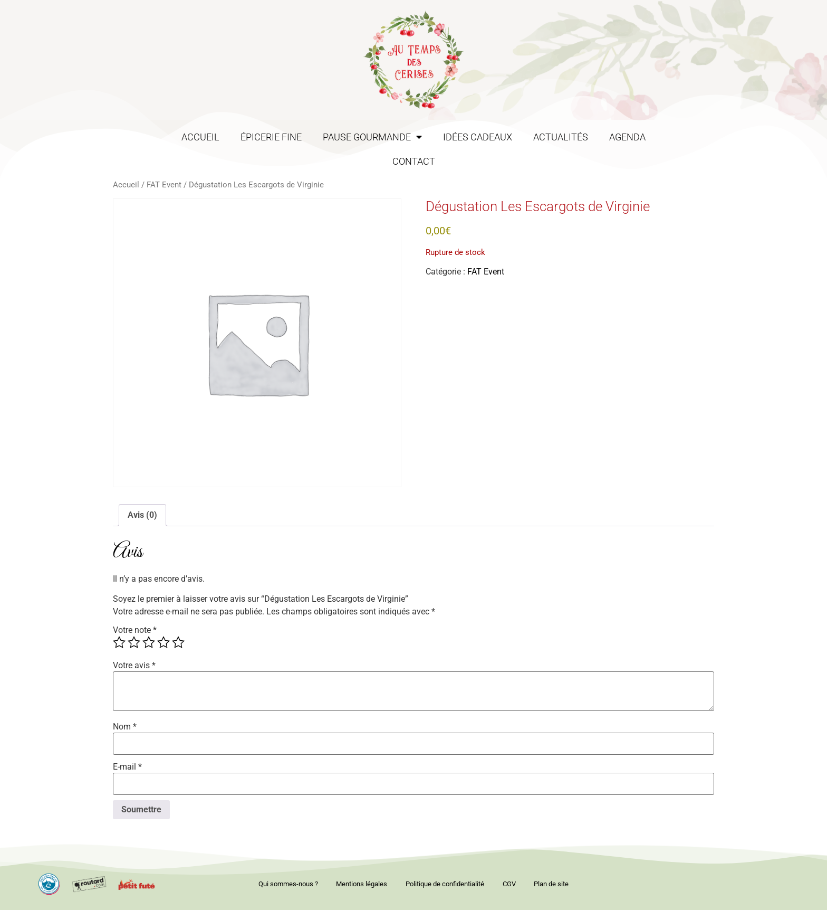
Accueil (200, 137)
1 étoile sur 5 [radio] (119, 642)
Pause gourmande (372, 137)
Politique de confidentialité (445, 884)
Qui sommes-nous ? (282, 884)
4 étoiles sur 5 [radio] (163, 642)
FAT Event (164, 184)
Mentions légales (358, 884)
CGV (511, 884)
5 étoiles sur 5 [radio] (178, 642)
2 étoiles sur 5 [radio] (134, 642)
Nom (125, 727)
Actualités (560, 137)
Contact (413, 161)
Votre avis (134, 665)
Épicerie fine (271, 137)
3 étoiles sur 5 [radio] (148, 642)
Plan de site (557, 884)
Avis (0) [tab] (142, 515)
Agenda (627, 137)
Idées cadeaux (477, 137)
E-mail (127, 767)
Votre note (135, 630)
